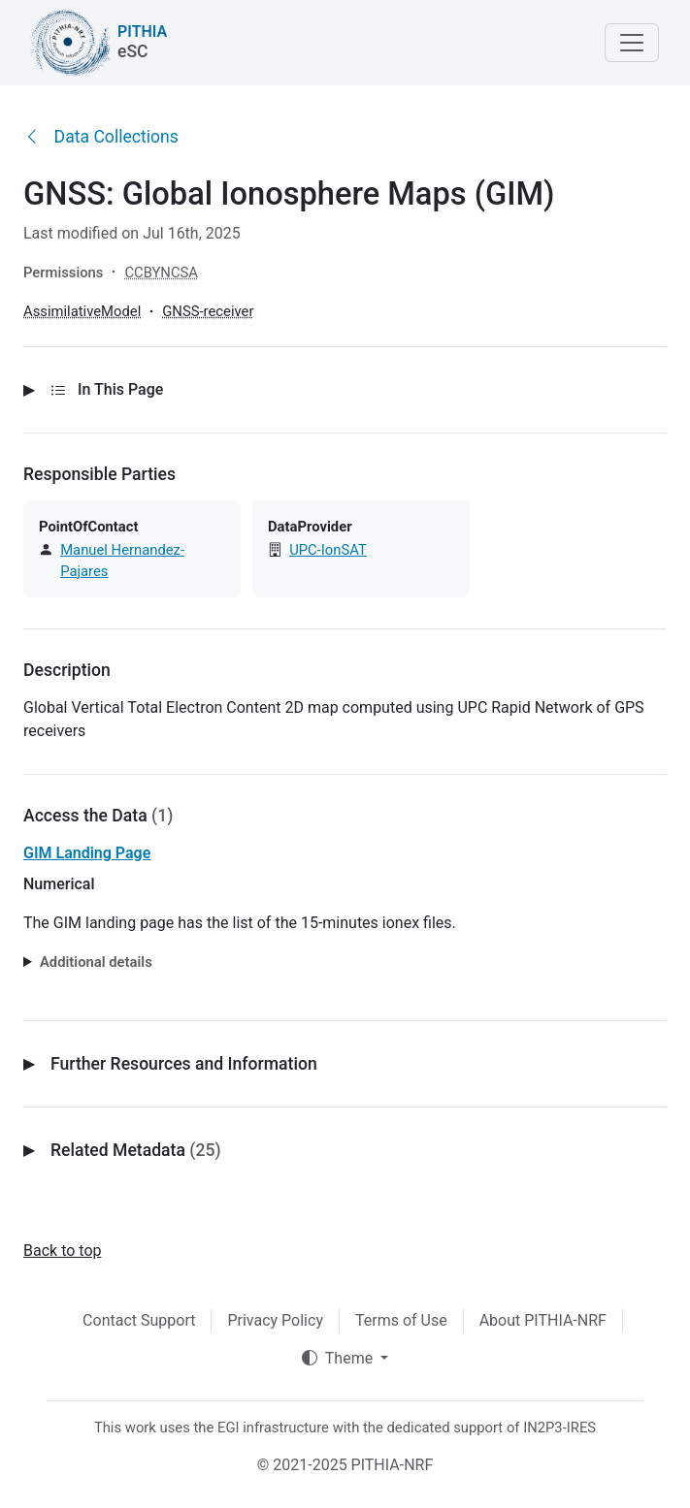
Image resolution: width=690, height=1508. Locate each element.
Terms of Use (401, 1320)
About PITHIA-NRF (543, 1320)
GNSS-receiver (207, 311)
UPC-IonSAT (328, 550)
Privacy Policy (275, 1320)
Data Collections (101, 136)
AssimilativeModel (82, 311)
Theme (339, 1358)
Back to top (62, 1250)
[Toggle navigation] (632, 42)
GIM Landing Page (86, 853)
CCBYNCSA (161, 272)
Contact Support (138, 1320)
